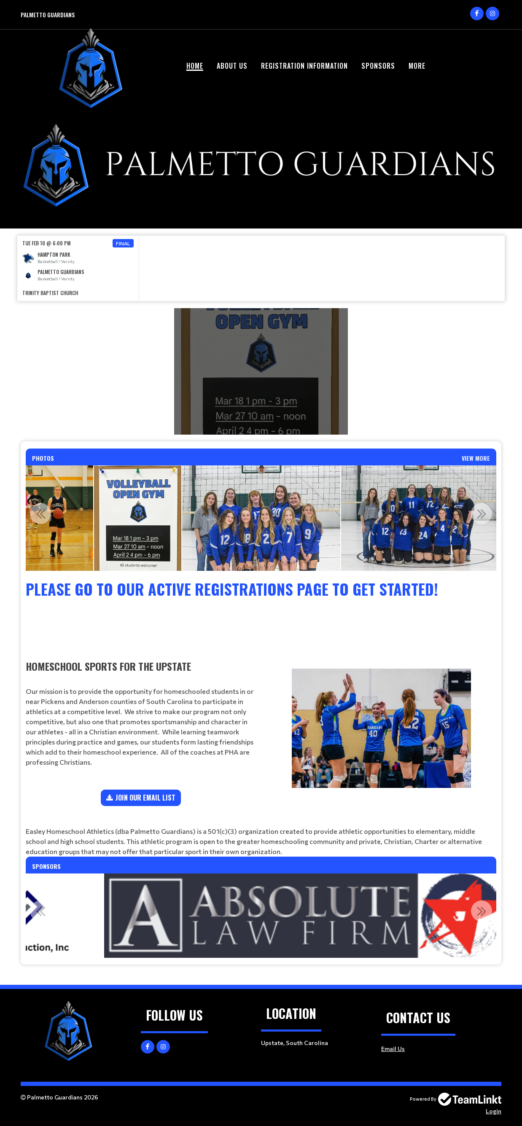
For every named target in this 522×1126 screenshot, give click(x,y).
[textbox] (261, 612)
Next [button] (481, 513)
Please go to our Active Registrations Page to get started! (232, 589)
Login (493, 1111)
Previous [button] (40, 513)
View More (476, 458)
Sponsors (378, 66)
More (417, 66)
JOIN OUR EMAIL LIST (145, 798)
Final (123, 243)
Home (194, 66)
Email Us (393, 1048)
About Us (232, 66)
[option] (78, 268)
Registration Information (304, 66)
